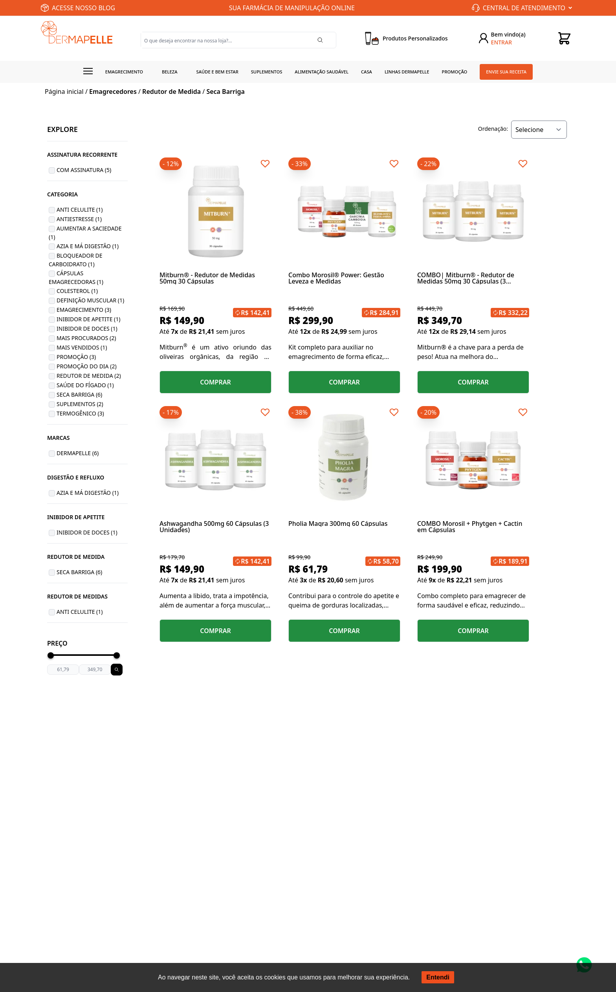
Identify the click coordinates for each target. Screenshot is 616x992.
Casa (366, 72)
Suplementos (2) (80, 404)
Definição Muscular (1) (90, 300)
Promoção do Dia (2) (87, 366)
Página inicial (64, 91)
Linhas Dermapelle (407, 72)
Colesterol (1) (77, 291)
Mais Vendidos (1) (82, 347)
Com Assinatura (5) (84, 170)
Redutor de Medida (171, 91)
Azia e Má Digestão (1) (88, 246)
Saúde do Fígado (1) (85, 385)
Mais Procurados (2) (86, 338)
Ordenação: (493, 128)
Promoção (455, 72)
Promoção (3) (76, 357)
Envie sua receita (506, 72)
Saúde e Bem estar (217, 72)
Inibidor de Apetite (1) (88, 319)
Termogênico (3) (80, 413)
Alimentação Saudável (321, 72)
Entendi (437, 977)
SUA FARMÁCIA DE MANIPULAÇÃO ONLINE (292, 8)
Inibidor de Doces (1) (87, 328)
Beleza (170, 72)
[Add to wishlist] (265, 163)
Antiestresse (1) (79, 219)
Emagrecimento (124, 72)
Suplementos (266, 72)
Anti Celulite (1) (80, 209)
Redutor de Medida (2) (89, 375)
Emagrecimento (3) (84, 309)
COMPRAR (215, 382)
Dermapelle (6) (78, 453)
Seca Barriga (225, 91)
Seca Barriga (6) (79, 394)
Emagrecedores (113, 91)
